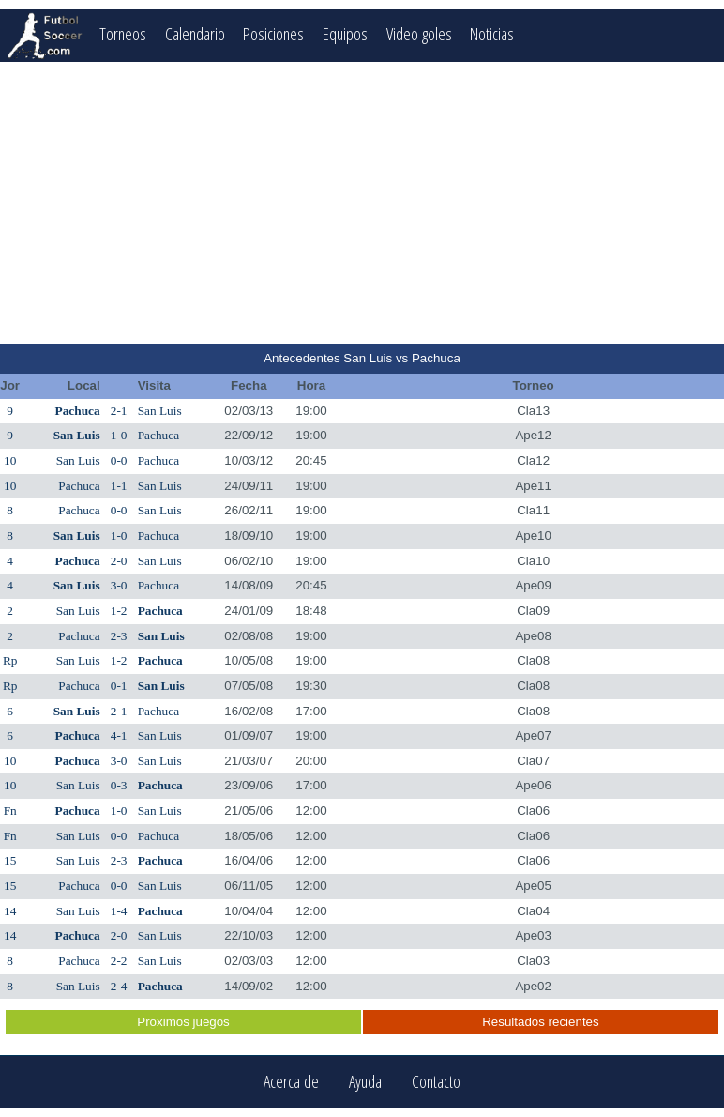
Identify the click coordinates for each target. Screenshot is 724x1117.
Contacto (436, 1082)
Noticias (493, 33)
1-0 (119, 435)
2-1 (119, 411)
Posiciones (273, 33)
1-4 (119, 911)
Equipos (345, 33)
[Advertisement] (362, 202)
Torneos (122, 33)
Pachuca (77, 411)
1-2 (119, 611)
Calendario (195, 33)
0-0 (119, 460)
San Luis (160, 411)
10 (10, 460)
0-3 (119, 785)
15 (10, 860)
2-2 (119, 961)
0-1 (119, 686)
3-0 (119, 585)
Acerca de (291, 1082)
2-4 (119, 986)
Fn (10, 810)
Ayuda (365, 1082)
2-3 (119, 636)
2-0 (119, 561)
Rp (10, 660)
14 (10, 911)
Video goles (419, 33)
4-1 (119, 735)
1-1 (119, 486)
